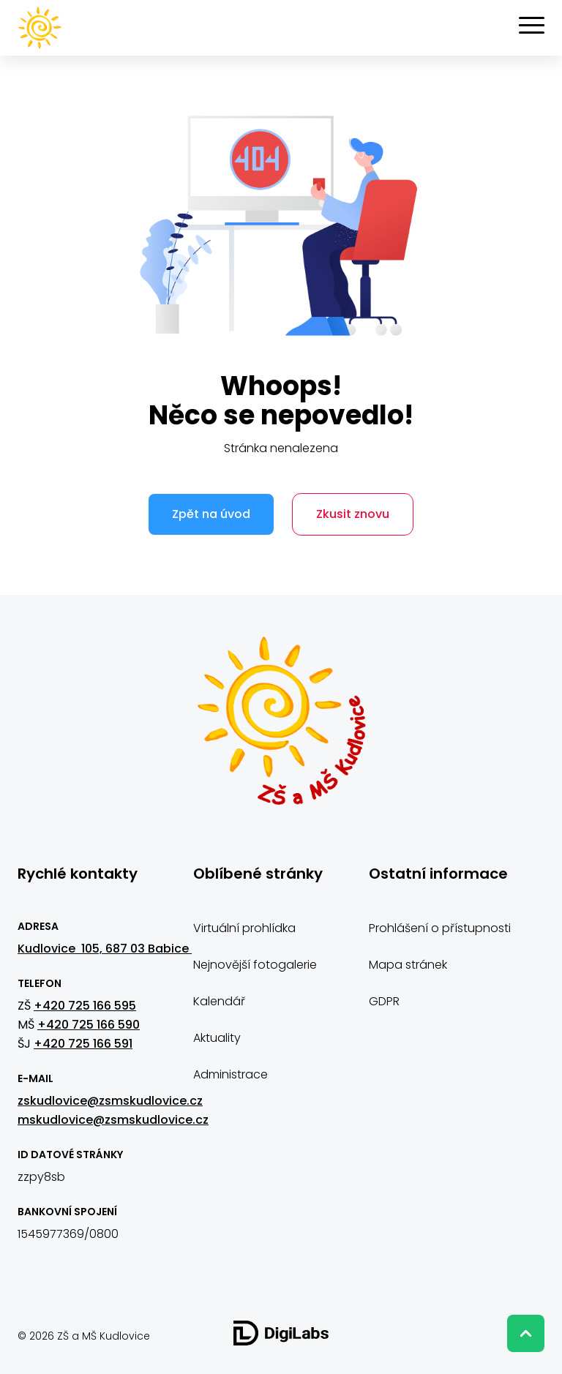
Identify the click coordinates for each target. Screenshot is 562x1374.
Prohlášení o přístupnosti (440, 927)
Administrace (230, 1073)
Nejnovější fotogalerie (255, 964)
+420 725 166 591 (83, 1043)
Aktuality (217, 1037)
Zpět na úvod (210, 514)
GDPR (384, 1000)
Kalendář (219, 1000)
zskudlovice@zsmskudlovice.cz (110, 1100)
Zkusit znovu (354, 514)
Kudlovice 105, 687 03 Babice (105, 947)
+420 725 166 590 (88, 1024)
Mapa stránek (408, 964)
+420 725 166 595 (85, 1004)
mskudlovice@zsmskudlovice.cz (113, 1119)
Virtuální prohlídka (244, 927)
